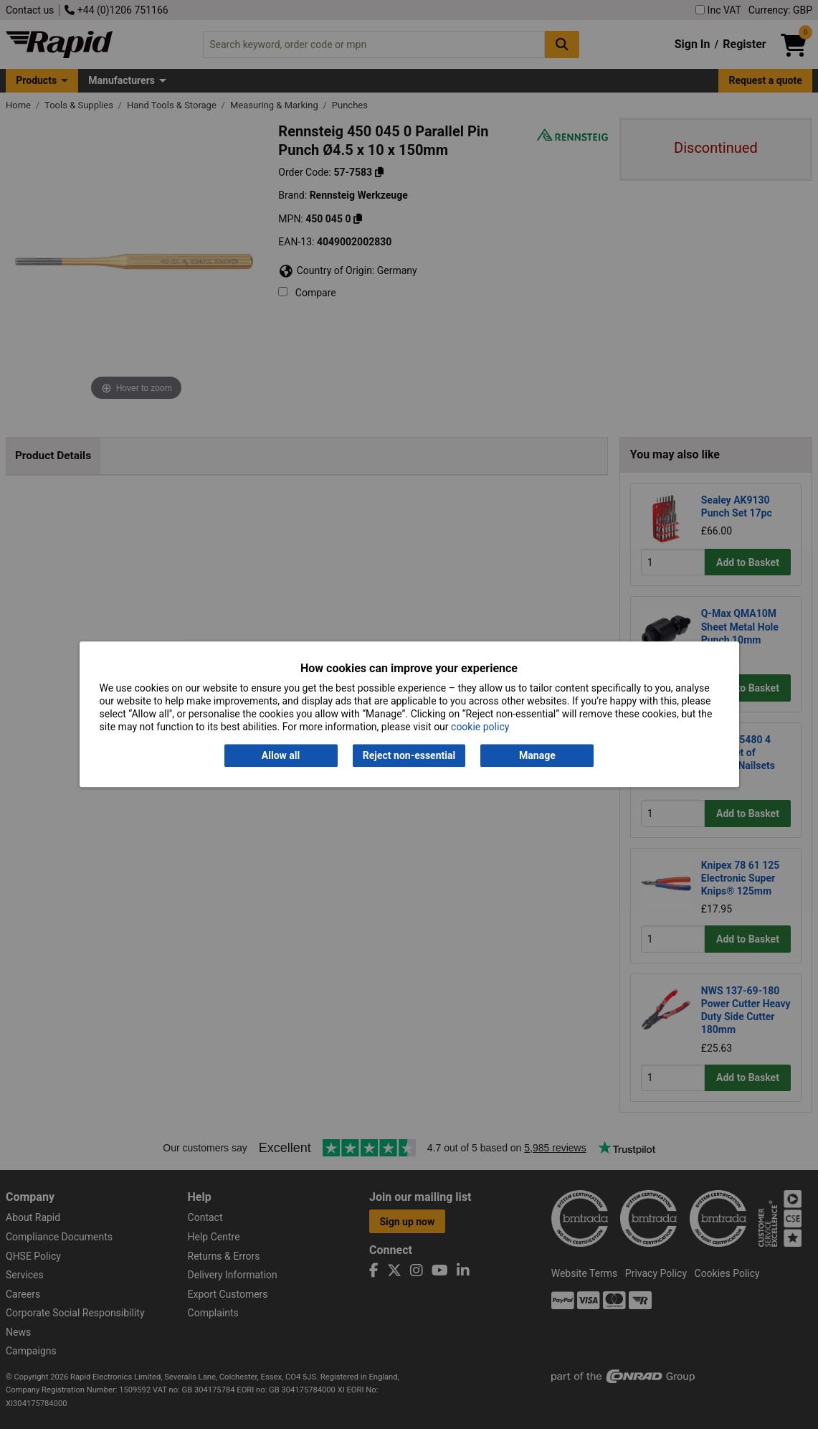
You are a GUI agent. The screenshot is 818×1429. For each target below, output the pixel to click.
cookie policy (480, 727)
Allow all (281, 755)
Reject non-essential (409, 755)
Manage (537, 755)
